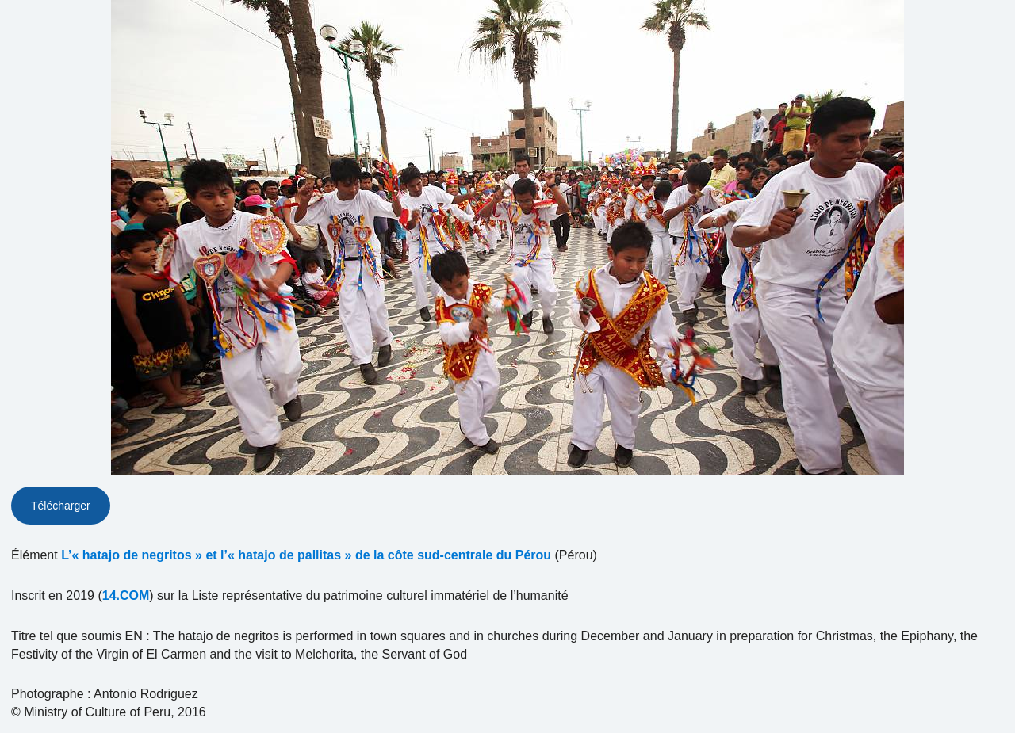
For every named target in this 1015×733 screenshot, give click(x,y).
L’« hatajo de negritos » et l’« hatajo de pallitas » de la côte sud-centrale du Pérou (306, 555)
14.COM (126, 595)
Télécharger (60, 505)
